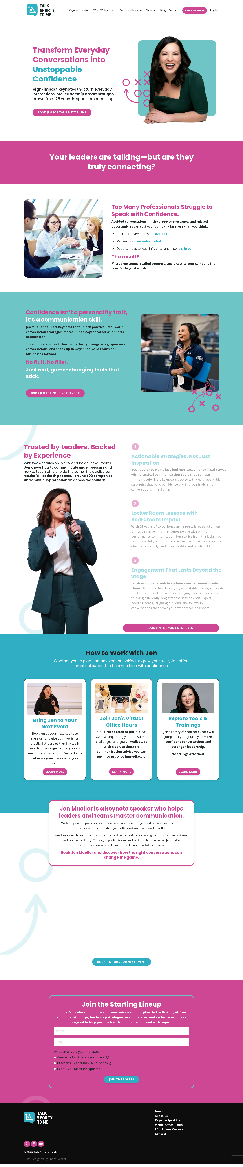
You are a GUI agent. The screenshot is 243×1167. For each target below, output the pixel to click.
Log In (214, 10)
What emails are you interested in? (79, 1055)
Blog (163, 10)
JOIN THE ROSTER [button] (121, 1082)
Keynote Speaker (79, 10)
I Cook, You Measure (130, 10)
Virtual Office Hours (168, 1128)
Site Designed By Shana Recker (45, 1162)
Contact (173, 10)
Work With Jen (103, 10)
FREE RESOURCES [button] (194, 10)
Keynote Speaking (167, 1124)
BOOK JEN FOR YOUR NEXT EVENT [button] (62, 112)
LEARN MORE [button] (54, 773)
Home (159, 1115)
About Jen (151, 10)
